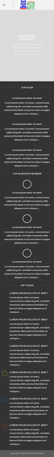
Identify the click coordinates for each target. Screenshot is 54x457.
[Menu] (4, 4)
